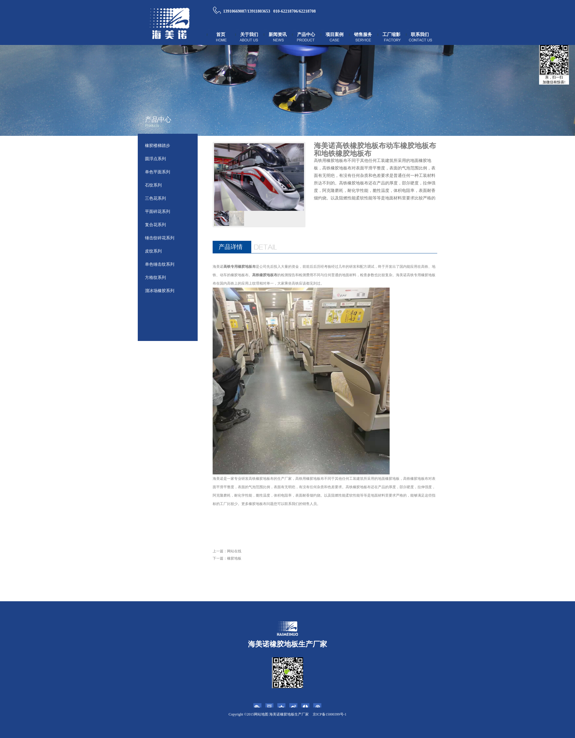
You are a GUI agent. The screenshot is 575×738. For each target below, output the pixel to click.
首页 (220, 34)
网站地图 (261, 714)
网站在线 (234, 551)
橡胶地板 (234, 558)
